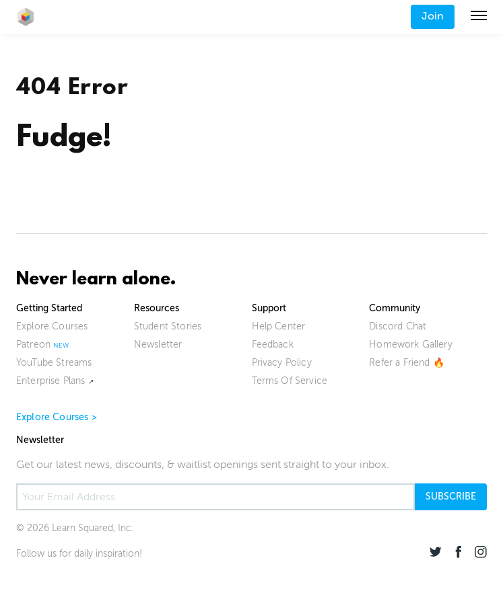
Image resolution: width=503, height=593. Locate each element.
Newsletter (158, 345)
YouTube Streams (54, 363)
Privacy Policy (282, 363)
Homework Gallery (410, 345)
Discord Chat (397, 326)
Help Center (279, 326)
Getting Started (49, 308)
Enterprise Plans (51, 381)
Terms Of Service (290, 381)
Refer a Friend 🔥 (406, 363)
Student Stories (167, 326)
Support (269, 308)
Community (394, 308)
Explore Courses (52, 326)
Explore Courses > (56, 417)
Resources (156, 308)
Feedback (273, 345)
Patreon (33, 345)
